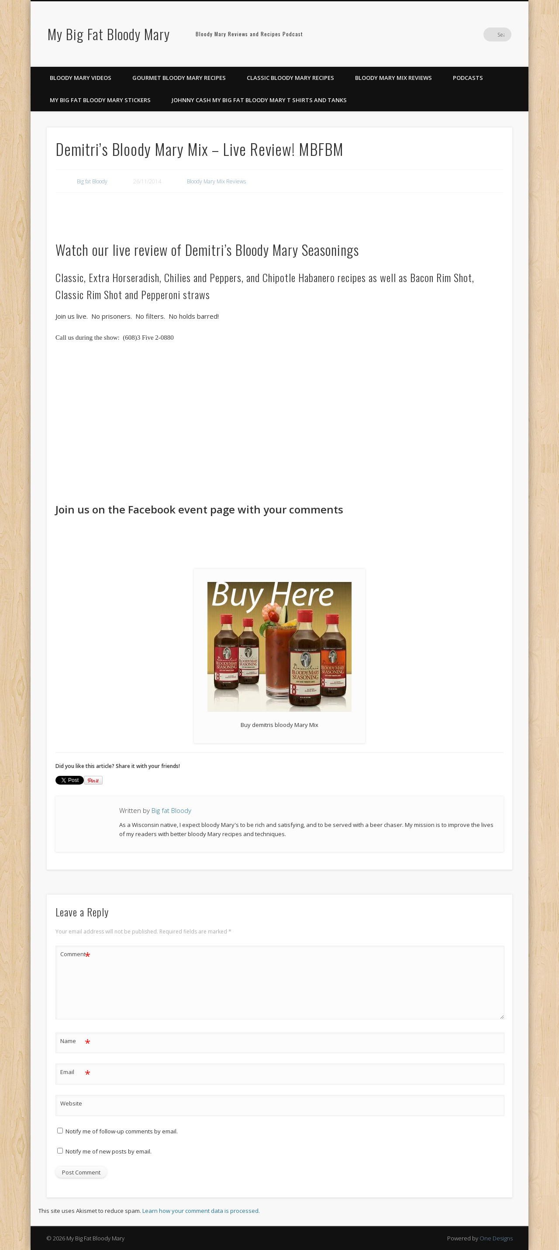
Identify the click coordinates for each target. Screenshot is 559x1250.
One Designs (496, 1238)
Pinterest (469, 34)
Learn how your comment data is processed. (201, 1211)
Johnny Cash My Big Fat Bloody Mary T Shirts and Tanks (259, 100)
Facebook (451, 34)
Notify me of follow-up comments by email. (122, 1131)
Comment (75, 954)
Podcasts (468, 78)
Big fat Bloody (92, 181)
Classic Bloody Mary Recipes (290, 78)
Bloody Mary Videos (80, 78)
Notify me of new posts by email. (109, 1151)
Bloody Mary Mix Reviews (393, 78)
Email (75, 1072)
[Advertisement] (125, 214)
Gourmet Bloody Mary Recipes (179, 78)
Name (75, 1041)
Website (71, 1103)
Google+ (486, 34)
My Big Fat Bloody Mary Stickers (100, 100)
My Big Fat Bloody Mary (109, 34)
